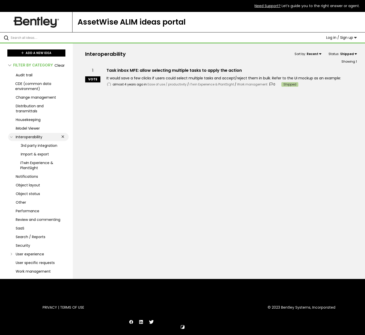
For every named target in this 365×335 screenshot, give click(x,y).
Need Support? (267, 5)
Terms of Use (72, 307)
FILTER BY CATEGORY (30, 65)
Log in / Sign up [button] (341, 37)
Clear (59, 65)
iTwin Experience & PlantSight (212, 84)
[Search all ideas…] (43, 37)
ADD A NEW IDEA (36, 53)
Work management (252, 84)
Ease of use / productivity (167, 84)
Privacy (50, 307)
